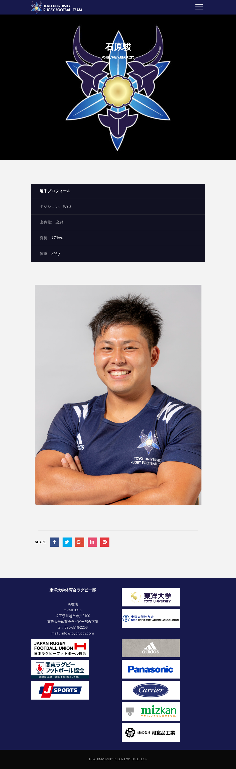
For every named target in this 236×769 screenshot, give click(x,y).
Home (106, 57)
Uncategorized (123, 57)
